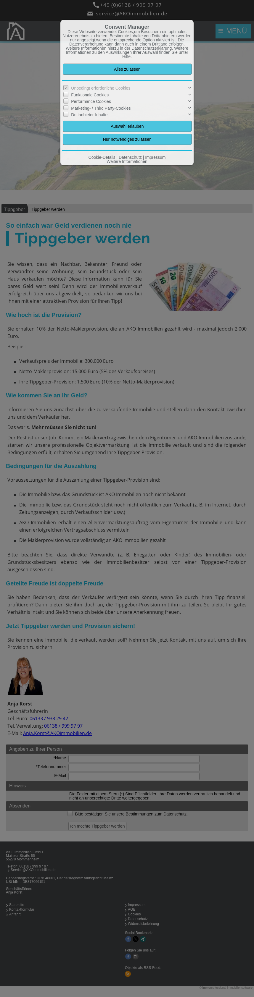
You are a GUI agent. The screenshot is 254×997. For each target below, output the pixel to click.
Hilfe (126, 56)
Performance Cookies (91, 101)
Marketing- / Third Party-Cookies (101, 108)
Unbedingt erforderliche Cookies (100, 88)
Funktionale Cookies (90, 95)
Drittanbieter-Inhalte (89, 114)
